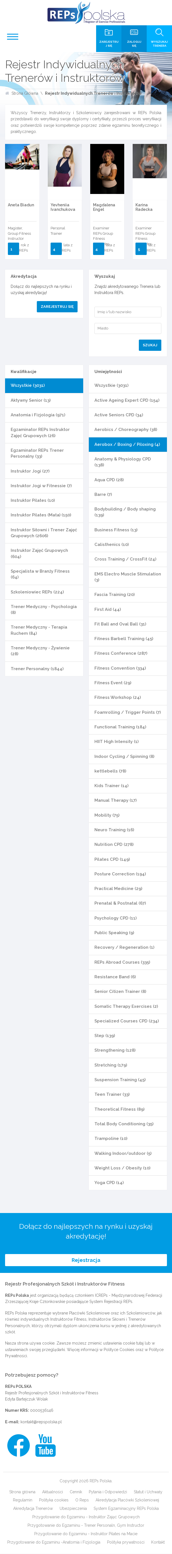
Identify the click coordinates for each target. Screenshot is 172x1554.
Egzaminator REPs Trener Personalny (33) (37, 453)
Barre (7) (103, 494)
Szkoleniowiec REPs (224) (37, 592)
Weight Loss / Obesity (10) (122, 1168)
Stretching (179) (110, 1065)
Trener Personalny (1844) (37, 668)
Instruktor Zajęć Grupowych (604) (39, 553)
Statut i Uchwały (148, 1492)
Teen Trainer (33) (112, 1094)
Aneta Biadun (21, 205)
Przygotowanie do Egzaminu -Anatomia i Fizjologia (53, 1542)
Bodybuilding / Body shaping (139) (125, 512)
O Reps (82, 1500)
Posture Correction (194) (120, 874)
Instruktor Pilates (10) (33, 500)
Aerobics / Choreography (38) (125, 429)
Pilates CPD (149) (112, 859)
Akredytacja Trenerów (33, 1509)
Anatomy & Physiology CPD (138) (122, 462)
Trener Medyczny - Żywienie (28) (40, 650)
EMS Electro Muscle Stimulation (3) (127, 577)
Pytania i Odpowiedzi (108, 1492)
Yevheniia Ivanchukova (63, 207)
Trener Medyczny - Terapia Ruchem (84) (39, 630)
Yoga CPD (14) (109, 1182)
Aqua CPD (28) (109, 479)
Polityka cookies (54, 1500)
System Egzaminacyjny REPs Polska (126, 1509)
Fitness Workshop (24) (117, 697)
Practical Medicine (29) (118, 888)
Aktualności (52, 1492)
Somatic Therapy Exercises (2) (126, 1006)
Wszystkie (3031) (28, 385)
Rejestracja (86, 1260)
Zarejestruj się (57, 306)
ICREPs (101, 1295)
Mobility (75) (106, 815)
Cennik (76, 1492)
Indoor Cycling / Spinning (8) (124, 756)
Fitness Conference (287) (120, 653)
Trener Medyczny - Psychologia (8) (44, 609)
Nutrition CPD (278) (113, 844)
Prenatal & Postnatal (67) (120, 903)
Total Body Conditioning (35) (123, 1123)
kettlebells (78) (110, 771)
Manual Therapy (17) (115, 800)
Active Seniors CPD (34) (118, 414)
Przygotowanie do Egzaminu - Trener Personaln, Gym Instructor (86, 1525)
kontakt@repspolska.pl (41, 1422)
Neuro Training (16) (114, 829)
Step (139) (104, 1035)
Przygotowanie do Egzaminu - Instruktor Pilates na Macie (85, 1534)
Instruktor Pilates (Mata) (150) (41, 515)
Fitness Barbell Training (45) (123, 638)
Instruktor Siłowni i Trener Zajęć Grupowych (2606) (44, 532)
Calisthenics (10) (111, 544)
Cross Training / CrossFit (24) (125, 559)
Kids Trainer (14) (111, 785)
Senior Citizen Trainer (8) (120, 991)
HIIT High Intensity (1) (116, 741)
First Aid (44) (107, 609)
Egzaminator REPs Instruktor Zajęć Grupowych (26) (40, 432)
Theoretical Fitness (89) (119, 1109)
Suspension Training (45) (120, 1079)
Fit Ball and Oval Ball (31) (120, 624)
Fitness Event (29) (112, 682)
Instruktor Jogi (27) (30, 471)
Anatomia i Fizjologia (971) (38, 414)
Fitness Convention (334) (120, 668)
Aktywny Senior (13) (31, 400)
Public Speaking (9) (114, 932)
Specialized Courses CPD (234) (126, 1021)
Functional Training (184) (120, 726)
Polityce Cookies (119, 1350)
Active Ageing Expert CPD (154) (126, 400)
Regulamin (22, 1500)
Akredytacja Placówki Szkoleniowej (127, 1500)
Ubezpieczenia (73, 1509)
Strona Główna (25, 93)
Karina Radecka (144, 207)
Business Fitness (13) (115, 529)
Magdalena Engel (104, 207)
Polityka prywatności (125, 1542)
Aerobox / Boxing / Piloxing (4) (127, 444)
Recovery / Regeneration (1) (124, 947)
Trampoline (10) (110, 1138)
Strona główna (22, 1492)
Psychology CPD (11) (115, 918)
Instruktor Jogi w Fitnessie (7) (41, 485)
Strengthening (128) (114, 1050)
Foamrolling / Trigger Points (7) (127, 712)
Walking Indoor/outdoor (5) (122, 1153)
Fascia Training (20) (114, 594)
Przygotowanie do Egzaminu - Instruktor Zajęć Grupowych (86, 1517)
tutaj (140, 1343)
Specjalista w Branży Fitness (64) (40, 574)
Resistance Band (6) (115, 976)
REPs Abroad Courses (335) (122, 962)
